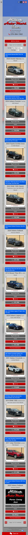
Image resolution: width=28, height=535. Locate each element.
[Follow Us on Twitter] (21, 2)
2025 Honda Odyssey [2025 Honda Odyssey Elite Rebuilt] (15, 59)
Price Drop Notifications (15, 91)
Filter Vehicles (15, 41)
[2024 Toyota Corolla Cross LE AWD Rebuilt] (15, 155)
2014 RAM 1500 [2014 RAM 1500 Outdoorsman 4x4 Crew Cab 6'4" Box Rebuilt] (15, 401)
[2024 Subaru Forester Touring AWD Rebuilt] (15, 112)
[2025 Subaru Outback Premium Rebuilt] (15, 496)
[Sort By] (17, 48)
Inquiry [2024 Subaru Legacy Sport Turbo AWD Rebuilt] (15, 338)
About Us (12, 528)
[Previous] (6, 45)
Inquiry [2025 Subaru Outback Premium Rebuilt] (15, 508)
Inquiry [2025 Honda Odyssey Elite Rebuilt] (15, 82)
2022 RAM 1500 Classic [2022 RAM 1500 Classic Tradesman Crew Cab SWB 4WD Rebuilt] (15, 188)
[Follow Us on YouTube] (23, 2)
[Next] (25, 45)
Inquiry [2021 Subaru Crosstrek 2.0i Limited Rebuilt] (15, 381)
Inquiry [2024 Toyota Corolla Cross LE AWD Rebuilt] (15, 167)
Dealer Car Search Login (15, 529)
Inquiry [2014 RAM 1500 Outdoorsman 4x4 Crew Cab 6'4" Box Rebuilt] (15, 423)
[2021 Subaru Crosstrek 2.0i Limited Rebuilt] (15, 369)
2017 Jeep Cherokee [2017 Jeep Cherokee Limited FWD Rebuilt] (15, 444)
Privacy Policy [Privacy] (20, 528)
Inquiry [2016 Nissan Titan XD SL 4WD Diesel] (15, 296)
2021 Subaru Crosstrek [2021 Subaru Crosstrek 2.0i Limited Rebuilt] (15, 359)
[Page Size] (17, 50)
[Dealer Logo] (15, 24)
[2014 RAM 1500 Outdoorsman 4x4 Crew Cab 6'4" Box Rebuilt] (15, 411)
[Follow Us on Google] (26, 2)
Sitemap (13, 530)
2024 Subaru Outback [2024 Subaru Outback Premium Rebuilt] (15, 231)
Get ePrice (15, 515)
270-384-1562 (17, 34)
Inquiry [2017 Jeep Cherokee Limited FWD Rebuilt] (15, 466)
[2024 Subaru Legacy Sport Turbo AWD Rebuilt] (15, 326)
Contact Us (15, 528)
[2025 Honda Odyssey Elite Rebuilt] (15, 70)
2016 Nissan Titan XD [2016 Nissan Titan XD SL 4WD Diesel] (15, 274)
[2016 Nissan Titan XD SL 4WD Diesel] (15, 284)
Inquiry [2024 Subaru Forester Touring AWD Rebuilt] (15, 124)
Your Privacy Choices (19, 530)
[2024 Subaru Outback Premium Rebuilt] (15, 241)
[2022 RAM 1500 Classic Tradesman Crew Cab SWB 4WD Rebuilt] (15, 199)
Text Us (15, 84)
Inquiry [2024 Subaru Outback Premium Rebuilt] (15, 253)
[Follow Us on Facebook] (19, 2)
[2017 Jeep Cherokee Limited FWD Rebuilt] (15, 454)
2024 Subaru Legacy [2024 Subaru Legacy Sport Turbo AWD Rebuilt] (15, 316)
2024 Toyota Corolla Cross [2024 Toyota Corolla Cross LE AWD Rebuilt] (15, 144)
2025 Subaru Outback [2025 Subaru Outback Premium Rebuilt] (15, 486)
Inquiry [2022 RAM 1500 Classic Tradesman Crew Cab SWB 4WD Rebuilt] (15, 211)
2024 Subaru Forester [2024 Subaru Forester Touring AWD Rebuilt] (15, 102)
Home (9, 528)
